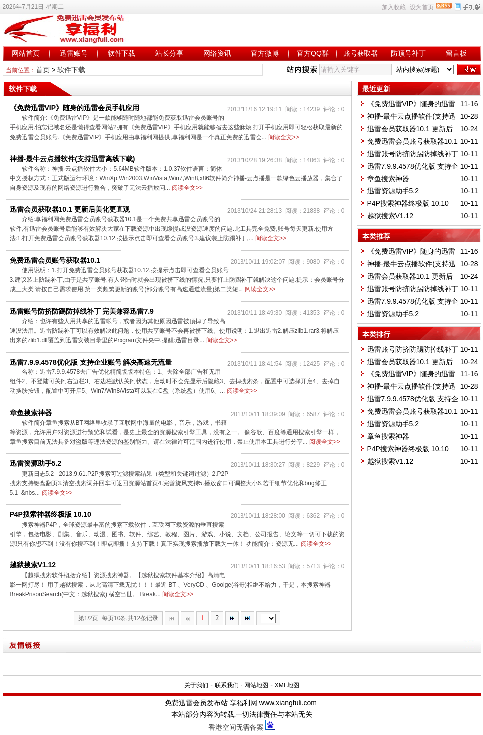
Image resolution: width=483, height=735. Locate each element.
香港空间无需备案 (236, 727)
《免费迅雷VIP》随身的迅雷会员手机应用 (75, 108)
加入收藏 (394, 7)
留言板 (456, 53)
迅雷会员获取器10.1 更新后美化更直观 (70, 209)
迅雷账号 (74, 53)
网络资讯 (217, 53)
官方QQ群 (313, 53)
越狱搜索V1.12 (33, 565)
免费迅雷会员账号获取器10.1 (55, 260)
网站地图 (256, 685)
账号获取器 (360, 53)
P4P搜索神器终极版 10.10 (50, 514)
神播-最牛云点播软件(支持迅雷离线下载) (72, 159)
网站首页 (26, 53)
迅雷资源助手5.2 (35, 463)
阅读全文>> (283, 137)
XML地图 (287, 685)
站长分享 (169, 53)
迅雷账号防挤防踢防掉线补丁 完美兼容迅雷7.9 (82, 311)
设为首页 (422, 7)
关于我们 (196, 685)
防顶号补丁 (408, 53)
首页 (43, 70)
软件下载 (121, 53)
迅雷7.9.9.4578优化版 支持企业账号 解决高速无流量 (91, 362)
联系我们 (227, 685)
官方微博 (265, 53)
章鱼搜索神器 (31, 413)
